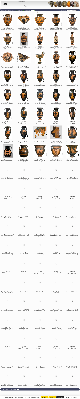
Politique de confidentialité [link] (71, 397)
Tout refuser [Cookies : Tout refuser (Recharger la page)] (52, 397)
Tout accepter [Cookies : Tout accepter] (45, 397)
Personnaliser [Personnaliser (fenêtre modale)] (60, 397)
